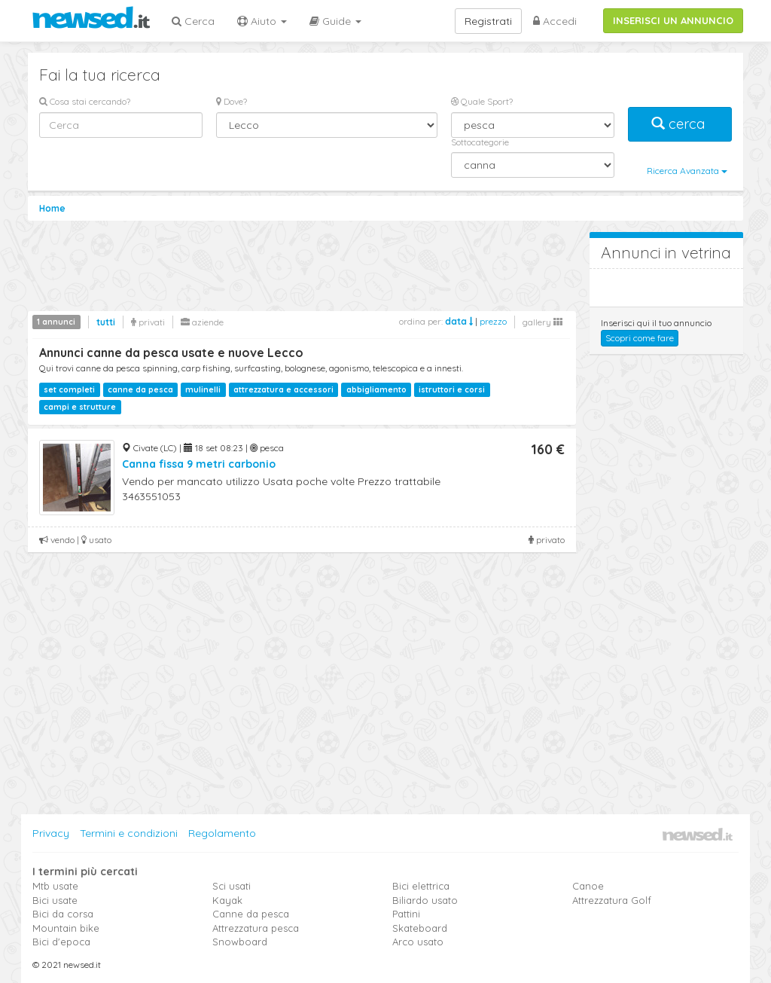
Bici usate (55, 900)
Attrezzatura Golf (611, 900)
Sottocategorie (480, 142)
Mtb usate (55, 886)
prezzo (493, 321)
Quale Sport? (482, 101)
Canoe (588, 886)
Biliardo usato (425, 900)
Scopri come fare (639, 337)
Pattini (406, 914)
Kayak (227, 900)
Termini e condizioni (129, 833)
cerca (680, 124)
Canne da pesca (250, 914)
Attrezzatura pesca (255, 928)
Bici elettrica (420, 886)
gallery (542, 322)
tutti (105, 322)
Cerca (193, 21)
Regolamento (222, 833)
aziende (202, 322)
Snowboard (239, 942)
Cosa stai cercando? (84, 101)
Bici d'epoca (61, 942)
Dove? (231, 101)
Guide (335, 21)
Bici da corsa (62, 914)
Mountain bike (65, 928)
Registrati (488, 21)
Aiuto (262, 21)
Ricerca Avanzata (687, 170)
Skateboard (419, 928)
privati (148, 322)
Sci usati (231, 886)
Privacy (50, 833)
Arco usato (417, 942)
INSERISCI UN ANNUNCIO (673, 20)
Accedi (555, 21)
